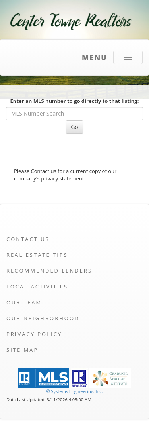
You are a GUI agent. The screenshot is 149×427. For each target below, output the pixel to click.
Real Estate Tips (37, 254)
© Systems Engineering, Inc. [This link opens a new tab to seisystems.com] (74, 391)
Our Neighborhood (42, 318)
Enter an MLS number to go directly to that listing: (74, 100)
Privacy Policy (34, 334)
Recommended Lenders (49, 270)
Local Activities (37, 286)
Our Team (24, 302)
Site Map (22, 349)
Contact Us (28, 239)
